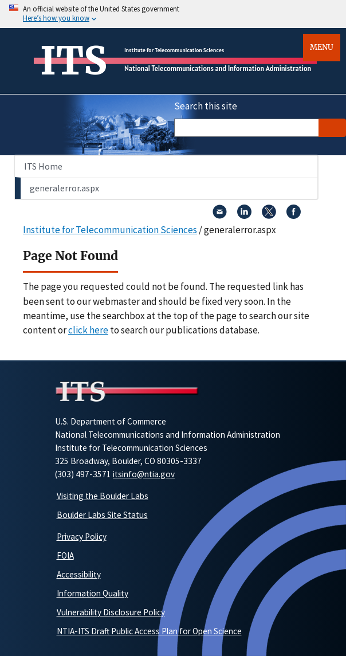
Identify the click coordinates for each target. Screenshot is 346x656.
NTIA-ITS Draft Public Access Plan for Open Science (149, 631)
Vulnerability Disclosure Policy (111, 612)
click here (88, 330)
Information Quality (92, 593)
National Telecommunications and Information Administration (217, 68)
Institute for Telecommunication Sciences (174, 50)
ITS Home (43, 166)
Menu (321, 47)
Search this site (205, 106)
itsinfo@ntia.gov (144, 474)
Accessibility (79, 574)
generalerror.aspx (64, 188)
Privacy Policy (82, 536)
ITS (73, 61)
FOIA (65, 555)
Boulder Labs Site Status (102, 514)
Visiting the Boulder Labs (102, 495)
